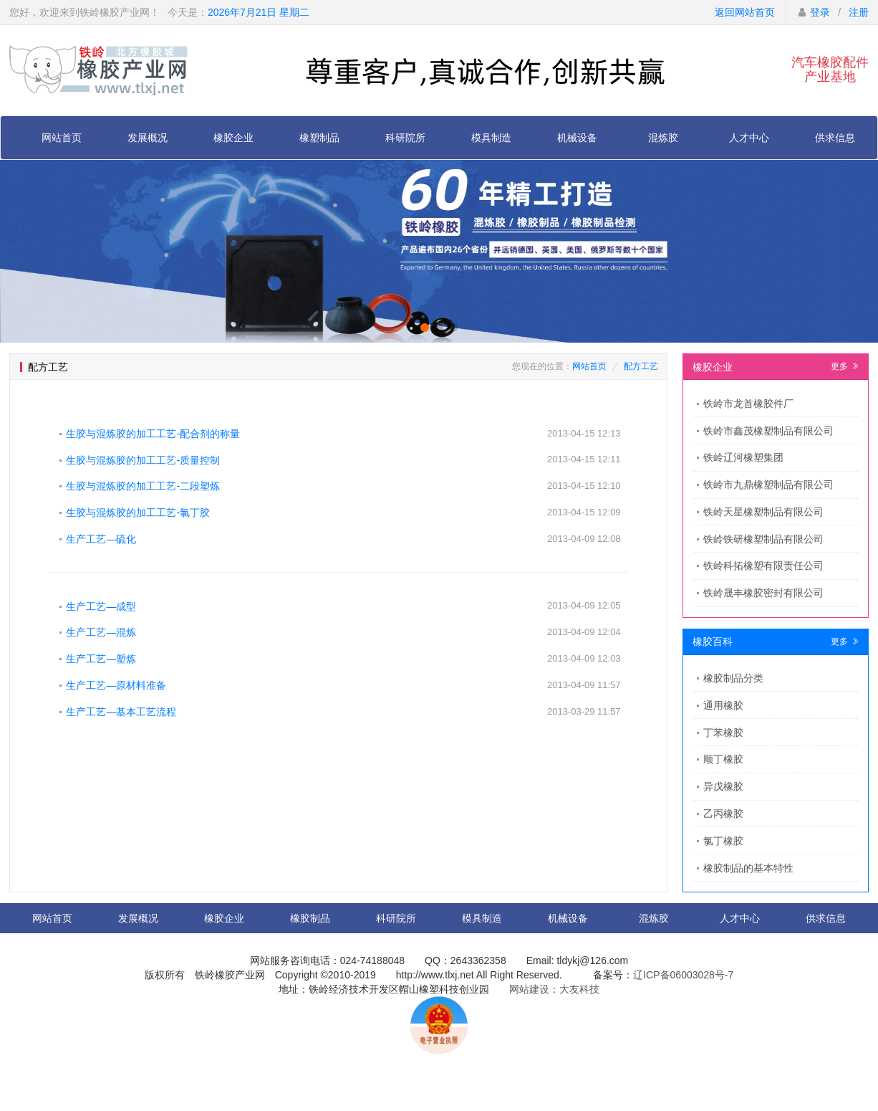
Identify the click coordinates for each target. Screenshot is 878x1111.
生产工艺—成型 (101, 606)
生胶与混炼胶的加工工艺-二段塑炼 (143, 486)
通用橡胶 (723, 705)
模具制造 (491, 137)
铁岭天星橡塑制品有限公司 (763, 512)
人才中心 (749, 137)
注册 (859, 12)
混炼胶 (663, 137)
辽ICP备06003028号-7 (683, 975)
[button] (424, 327)
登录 (820, 12)
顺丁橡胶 (723, 759)
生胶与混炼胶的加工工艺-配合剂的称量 (153, 433)
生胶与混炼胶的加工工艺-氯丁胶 (138, 512)
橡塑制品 (319, 137)
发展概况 (147, 137)
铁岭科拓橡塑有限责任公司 (763, 565)
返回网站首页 (745, 12)
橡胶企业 (233, 137)
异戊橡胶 (723, 786)
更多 (845, 366)
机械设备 (577, 137)
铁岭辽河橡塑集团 (743, 457)
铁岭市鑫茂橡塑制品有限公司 (768, 431)
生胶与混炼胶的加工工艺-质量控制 (143, 460)
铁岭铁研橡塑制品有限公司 (763, 539)
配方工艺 (641, 366)
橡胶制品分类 (733, 678)
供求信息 (835, 137)
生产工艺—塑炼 (101, 658)
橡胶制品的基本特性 (748, 868)
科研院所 (405, 137)
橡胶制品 (310, 918)
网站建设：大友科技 (554, 989)
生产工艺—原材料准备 (116, 685)
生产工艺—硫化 (101, 539)
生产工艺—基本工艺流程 (121, 711)
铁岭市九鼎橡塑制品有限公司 (768, 484)
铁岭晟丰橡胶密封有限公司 (763, 593)
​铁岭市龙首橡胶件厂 (748, 403)
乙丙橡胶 (723, 813)
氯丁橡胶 (723, 841)
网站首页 (62, 137)
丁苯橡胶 (723, 732)
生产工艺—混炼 (101, 632)
